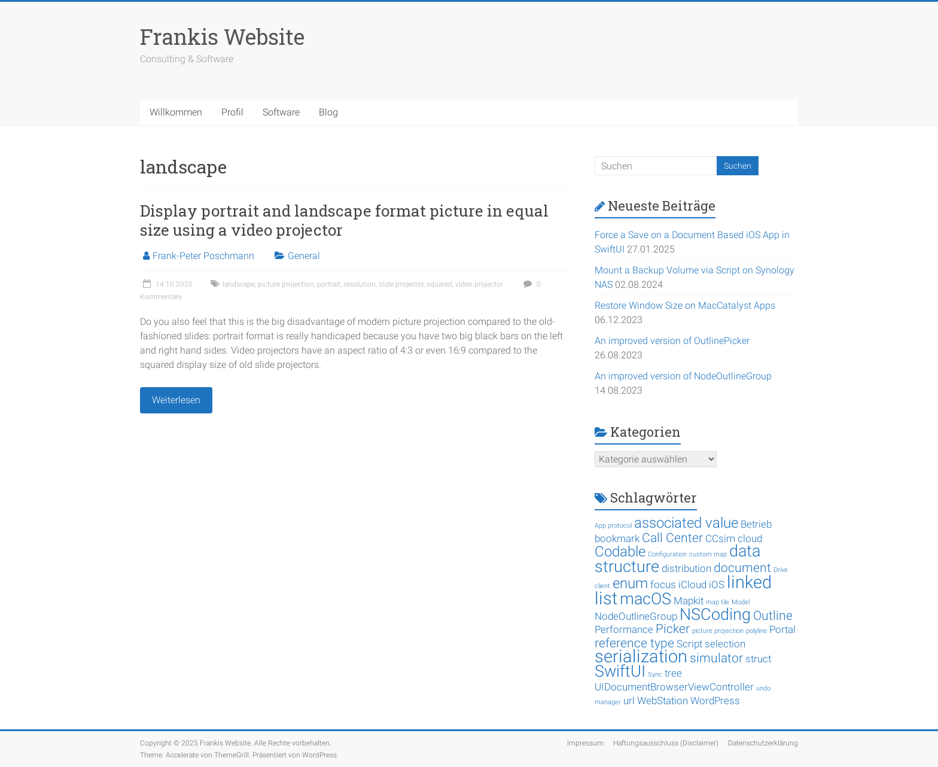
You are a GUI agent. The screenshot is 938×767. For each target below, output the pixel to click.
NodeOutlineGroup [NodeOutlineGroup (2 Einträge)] (636, 616)
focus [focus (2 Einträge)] (663, 585)
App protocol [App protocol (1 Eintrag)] (613, 525)
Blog (328, 112)
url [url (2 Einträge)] (629, 701)
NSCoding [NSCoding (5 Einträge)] (715, 614)
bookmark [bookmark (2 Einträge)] (617, 538)
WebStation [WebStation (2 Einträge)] (662, 701)
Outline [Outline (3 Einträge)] (773, 615)
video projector (479, 284)
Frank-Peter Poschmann (203, 255)
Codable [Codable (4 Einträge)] (620, 551)
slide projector (401, 284)
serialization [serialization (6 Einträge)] (641, 656)
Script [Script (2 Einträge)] (689, 644)
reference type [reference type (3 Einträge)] (634, 643)
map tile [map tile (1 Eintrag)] (717, 602)
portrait (328, 284)
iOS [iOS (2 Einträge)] (716, 585)
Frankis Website (222, 36)
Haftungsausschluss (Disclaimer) (665, 743)
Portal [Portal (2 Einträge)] (782, 629)
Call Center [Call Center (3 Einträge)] (672, 538)
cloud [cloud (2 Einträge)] (750, 538)
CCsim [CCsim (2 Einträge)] (720, 538)
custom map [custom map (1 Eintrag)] (708, 554)
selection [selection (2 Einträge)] (725, 644)
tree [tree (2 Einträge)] (673, 673)
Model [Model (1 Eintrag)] (741, 602)
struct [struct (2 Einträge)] (758, 659)
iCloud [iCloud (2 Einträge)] (692, 585)
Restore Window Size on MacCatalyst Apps (685, 305)
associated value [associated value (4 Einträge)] (686, 523)
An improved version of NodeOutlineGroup (683, 376)
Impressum (585, 743)
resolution (359, 284)
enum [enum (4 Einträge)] (630, 583)
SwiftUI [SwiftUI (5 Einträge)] (620, 671)
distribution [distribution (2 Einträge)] (686, 568)
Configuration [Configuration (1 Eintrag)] (667, 554)
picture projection (286, 284)
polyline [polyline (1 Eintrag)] (756, 631)
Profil (232, 112)
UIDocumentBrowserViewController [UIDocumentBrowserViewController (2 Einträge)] (674, 687)
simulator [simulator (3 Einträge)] (716, 658)
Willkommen (176, 112)
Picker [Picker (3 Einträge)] (673, 629)
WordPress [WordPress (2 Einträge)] (715, 701)
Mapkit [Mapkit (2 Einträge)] (689, 601)
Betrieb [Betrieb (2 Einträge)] (756, 524)
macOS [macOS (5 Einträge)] (645, 598)
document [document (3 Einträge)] (742, 568)
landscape (239, 284)
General (304, 255)
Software (281, 112)
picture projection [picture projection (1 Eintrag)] (718, 631)
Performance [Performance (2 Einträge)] (624, 629)
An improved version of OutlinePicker (672, 340)
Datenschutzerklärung (763, 743)
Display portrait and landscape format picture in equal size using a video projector (344, 220)
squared (439, 284)
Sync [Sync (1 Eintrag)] (655, 674)
